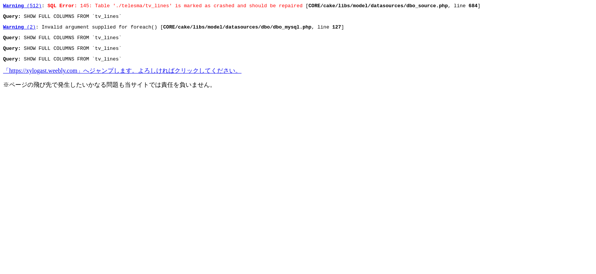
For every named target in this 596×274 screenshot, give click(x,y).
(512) (22, 6)
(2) (19, 30)
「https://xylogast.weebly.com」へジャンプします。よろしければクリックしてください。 (122, 77)
